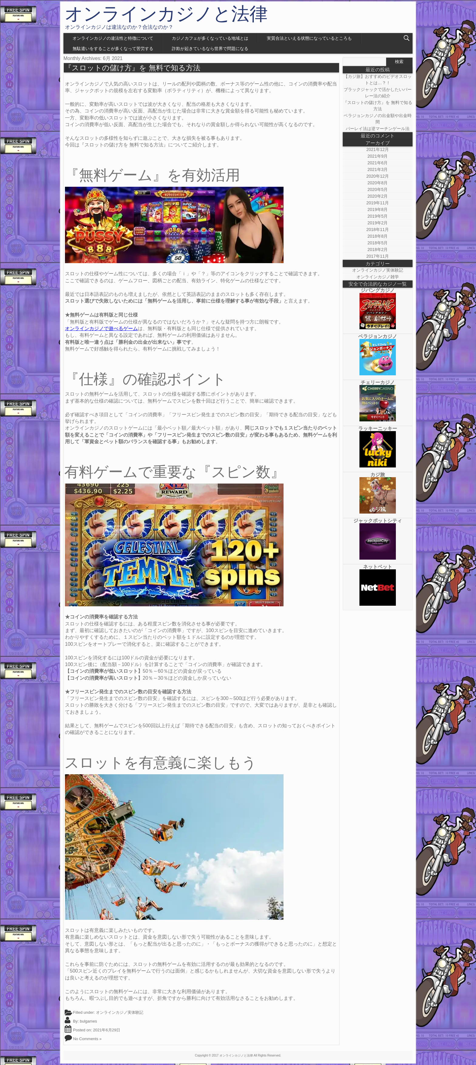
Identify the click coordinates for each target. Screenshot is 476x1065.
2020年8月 (378, 182)
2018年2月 (378, 249)
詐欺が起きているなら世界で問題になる (210, 48)
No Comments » (87, 1039)
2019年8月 (378, 209)
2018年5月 (378, 242)
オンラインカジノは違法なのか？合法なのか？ (119, 27)
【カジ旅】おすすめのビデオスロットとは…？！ (378, 79)
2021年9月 (378, 156)
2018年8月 (378, 236)
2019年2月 (378, 222)
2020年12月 (377, 176)
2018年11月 (377, 229)
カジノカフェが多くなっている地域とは (210, 38)
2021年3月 (378, 169)
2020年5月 (378, 189)
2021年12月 (377, 149)
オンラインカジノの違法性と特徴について (113, 38)
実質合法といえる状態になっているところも (309, 38)
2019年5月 (378, 216)
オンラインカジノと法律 (166, 14)
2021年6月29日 (106, 1030)
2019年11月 (377, 202)
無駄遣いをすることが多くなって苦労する (113, 48)
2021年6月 (378, 162)
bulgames (88, 1021)
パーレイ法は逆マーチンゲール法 (378, 128)
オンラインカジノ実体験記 (119, 1012)
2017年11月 (377, 256)
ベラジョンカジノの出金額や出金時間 (378, 118)
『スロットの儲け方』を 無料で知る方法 (132, 68)
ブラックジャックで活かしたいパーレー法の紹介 (378, 92)
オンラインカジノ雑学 (377, 276)
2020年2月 (378, 196)
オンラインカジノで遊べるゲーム (101, 328)
